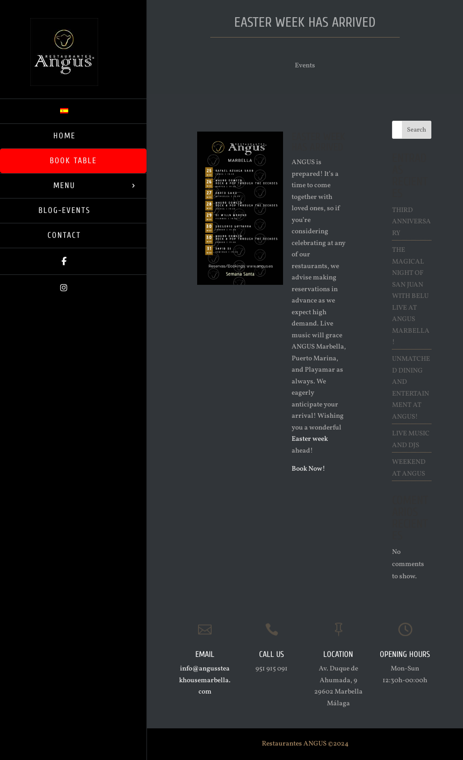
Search (416, 130)
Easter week (310, 439)
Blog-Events (64, 210)
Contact (64, 235)
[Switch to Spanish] (73, 111)
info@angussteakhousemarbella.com (205, 680)
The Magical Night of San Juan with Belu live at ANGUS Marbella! (411, 296)
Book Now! (308, 469)
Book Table (73, 160)
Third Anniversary (411, 222)
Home (64, 136)
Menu (64, 185)
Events (305, 66)
